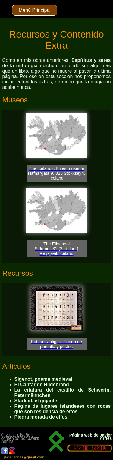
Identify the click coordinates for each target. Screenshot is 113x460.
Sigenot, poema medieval (43, 379)
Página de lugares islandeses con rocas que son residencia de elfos (62, 409)
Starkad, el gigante (35, 400)
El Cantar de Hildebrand (41, 384)
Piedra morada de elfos (40, 416)
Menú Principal (35, 10)
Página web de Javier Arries (90, 437)
